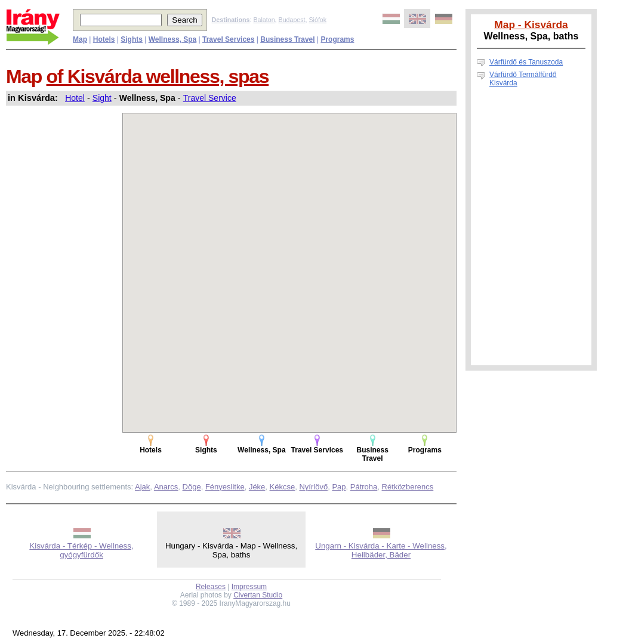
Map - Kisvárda (531, 24)
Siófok (317, 19)
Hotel (75, 98)
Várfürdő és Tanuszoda (526, 62)
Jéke (257, 486)
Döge (192, 486)
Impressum (249, 587)
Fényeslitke (225, 486)
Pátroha (364, 486)
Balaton (264, 19)
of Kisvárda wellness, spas (158, 76)
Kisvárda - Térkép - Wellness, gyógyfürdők (81, 550)
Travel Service (209, 98)
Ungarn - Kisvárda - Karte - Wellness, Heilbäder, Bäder (381, 550)
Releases (211, 587)
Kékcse (282, 486)
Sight (102, 98)
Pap (339, 486)
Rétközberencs (408, 486)
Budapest (292, 19)
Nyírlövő (313, 486)
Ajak (142, 486)
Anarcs (166, 486)
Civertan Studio (257, 595)
